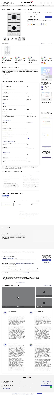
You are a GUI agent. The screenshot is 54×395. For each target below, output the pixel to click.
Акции (42, 1)
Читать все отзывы (46, 121)
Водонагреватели (32, 5)
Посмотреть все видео (48, 285)
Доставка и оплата (22, 382)
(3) (12, 58)
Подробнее (46, 140)
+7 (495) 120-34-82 (5, 2)
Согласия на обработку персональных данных (27, 394)
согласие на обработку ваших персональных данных (18, 393)
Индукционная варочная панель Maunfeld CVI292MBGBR (20, 272)
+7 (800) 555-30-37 (5, 3)
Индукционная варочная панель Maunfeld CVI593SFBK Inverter (25, 263)
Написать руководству (46, 385)
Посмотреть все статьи (46, 112)
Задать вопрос (46, 260)
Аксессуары (42, 5)
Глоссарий (31, 383)
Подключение (21, 383)
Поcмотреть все (46, 262)
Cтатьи (31, 382)
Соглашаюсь (39, 393)
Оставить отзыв (46, 119)
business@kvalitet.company (46, 383)
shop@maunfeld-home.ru (46, 381)
